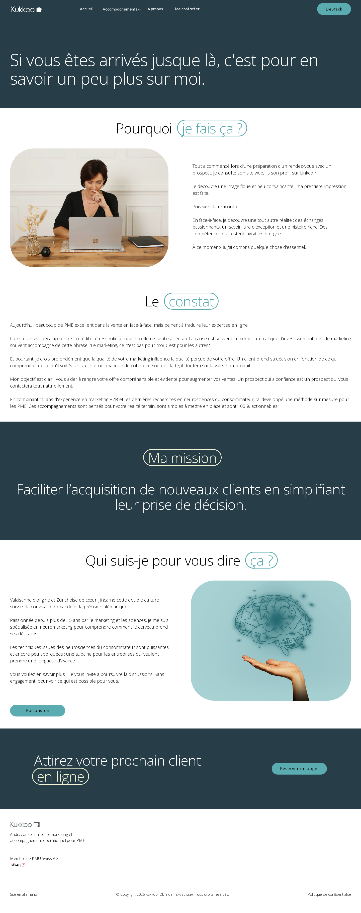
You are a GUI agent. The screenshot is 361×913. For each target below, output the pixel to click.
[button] (120, 9)
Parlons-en (37, 710)
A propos (155, 8)
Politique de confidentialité (329, 894)
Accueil (86, 8)
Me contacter (187, 8)
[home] (32, 9)
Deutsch (334, 9)
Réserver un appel (299, 768)
